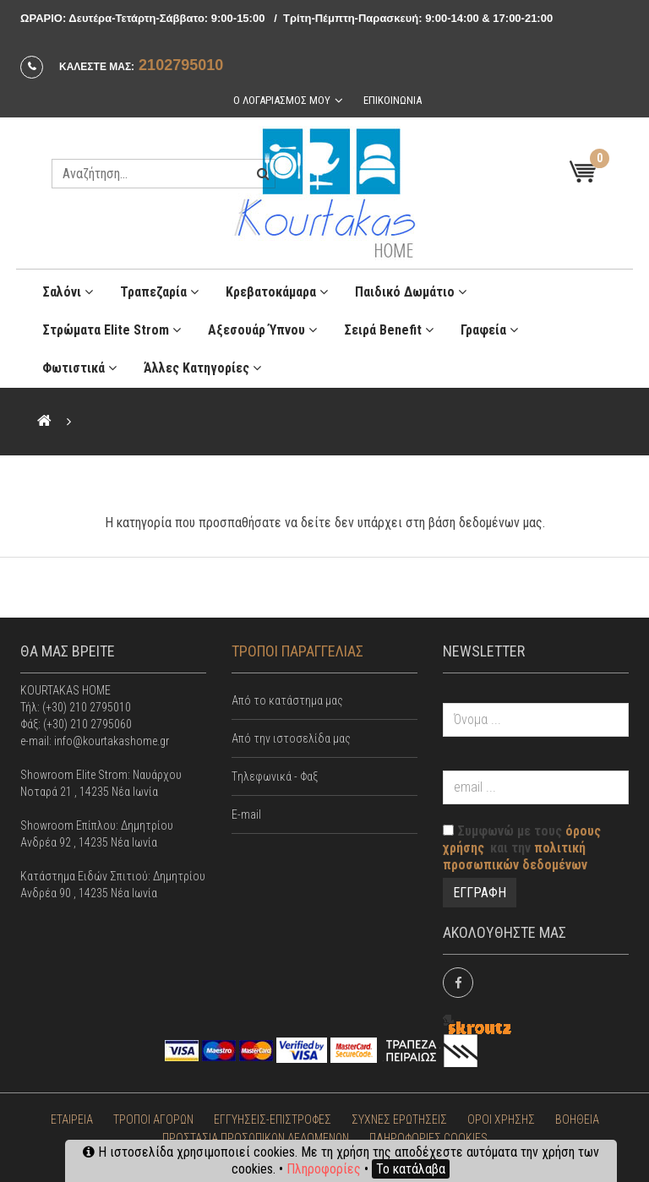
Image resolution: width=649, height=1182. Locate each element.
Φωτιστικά (79, 365)
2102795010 (181, 65)
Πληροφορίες (323, 1169)
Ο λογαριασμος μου (281, 99)
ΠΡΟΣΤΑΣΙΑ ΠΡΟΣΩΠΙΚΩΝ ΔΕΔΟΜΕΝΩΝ (255, 1135)
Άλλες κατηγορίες (202, 365)
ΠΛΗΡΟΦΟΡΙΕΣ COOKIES (428, 1135)
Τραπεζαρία (159, 289)
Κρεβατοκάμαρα (277, 289)
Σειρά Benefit (389, 327)
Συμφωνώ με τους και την (522, 845)
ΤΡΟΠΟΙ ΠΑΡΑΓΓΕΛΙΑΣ (297, 648)
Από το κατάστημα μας (287, 698)
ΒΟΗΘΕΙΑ (577, 1117)
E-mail (246, 812)
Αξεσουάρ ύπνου (262, 327)
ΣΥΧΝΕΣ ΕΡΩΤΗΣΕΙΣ (399, 1117)
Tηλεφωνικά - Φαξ (275, 774)
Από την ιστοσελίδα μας (291, 736)
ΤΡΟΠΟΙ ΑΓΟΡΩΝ (153, 1117)
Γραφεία (489, 327)
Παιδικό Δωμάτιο (410, 289)
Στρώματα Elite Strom (111, 327)
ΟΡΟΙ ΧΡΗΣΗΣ (501, 1117)
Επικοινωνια (392, 99)
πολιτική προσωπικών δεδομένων (515, 853)
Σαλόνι (67, 289)
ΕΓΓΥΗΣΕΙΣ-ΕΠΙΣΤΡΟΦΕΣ (272, 1117)
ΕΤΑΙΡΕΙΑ (72, 1117)
